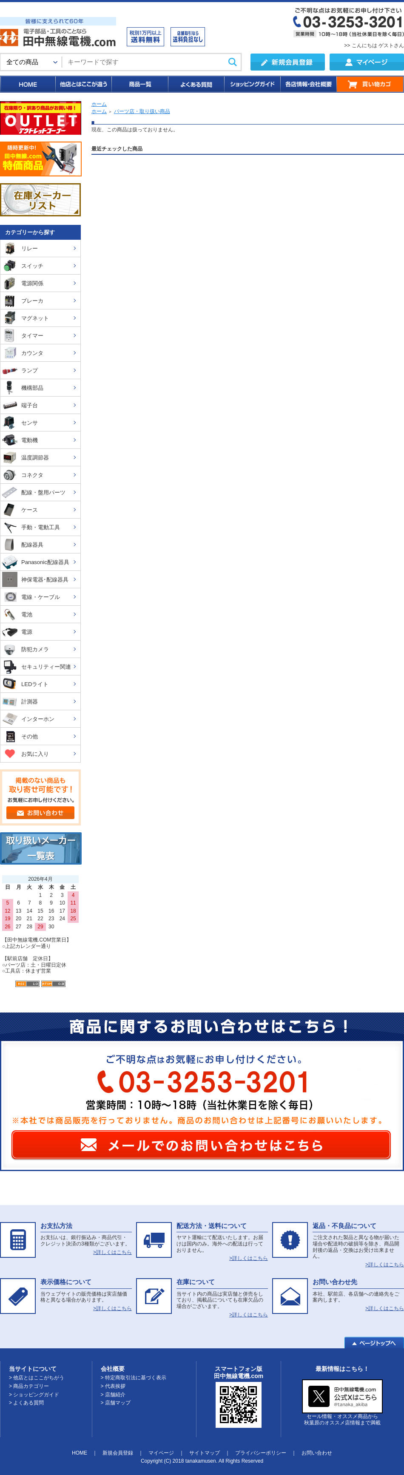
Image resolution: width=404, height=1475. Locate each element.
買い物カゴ (370, 84)
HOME (27, 84)
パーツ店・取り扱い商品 (142, 111)
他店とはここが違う (83, 84)
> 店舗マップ (116, 1403)
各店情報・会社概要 (308, 84)
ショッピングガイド (252, 84)
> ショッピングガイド (34, 1395)
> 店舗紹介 (113, 1395)
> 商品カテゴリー (29, 1386)
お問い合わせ (317, 1453)
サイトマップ (204, 1453)
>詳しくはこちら (112, 1252)
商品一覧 (139, 84)
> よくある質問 (26, 1403)
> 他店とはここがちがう (36, 1378)
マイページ (161, 1453)
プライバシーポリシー (260, 1453)
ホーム (99, 104)
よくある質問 (196, 84)
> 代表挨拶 (113, 1386)
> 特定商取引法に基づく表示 (133, 1378)
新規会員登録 (117, 1453)
